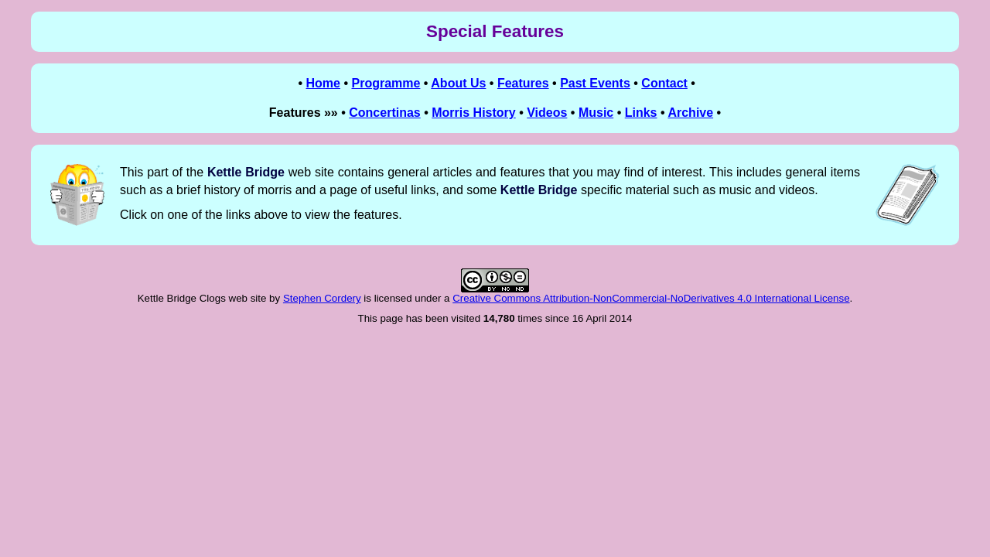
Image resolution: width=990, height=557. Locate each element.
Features (523, 83)
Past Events (595, 83)
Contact (664, 83)
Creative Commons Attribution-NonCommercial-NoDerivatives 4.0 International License (650, 298)
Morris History (473, 112)
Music (596, 112)
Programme (385, 83)
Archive (690, 112)
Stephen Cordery (322, 298)
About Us (458, 83)
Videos (547, 112)
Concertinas (384, 112)
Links (641, 112)
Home (323, 83)
